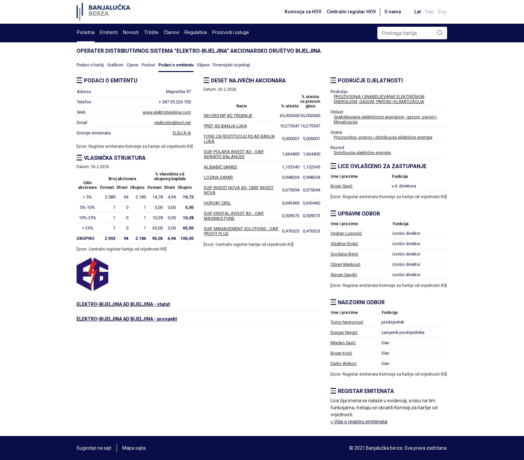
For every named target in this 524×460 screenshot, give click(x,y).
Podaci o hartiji (90, 65)
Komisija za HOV (303, 11)
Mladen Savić (343, 342)
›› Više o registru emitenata (359, 421)
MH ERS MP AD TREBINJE (228, 115)
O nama (392, 11)
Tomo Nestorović (347, 322)
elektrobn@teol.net (172, 122)
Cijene (132, 65)
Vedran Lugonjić (346, 233)
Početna (86, 32)
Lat (417, 11)
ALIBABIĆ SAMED (220, 166)
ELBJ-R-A (182, 132)
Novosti (131, 32)
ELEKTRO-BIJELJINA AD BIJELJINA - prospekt (127, 319)
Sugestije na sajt (94, 448)
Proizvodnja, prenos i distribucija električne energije (383, 137)
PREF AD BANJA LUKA (225, 125)
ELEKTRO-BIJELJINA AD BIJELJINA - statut (123, 304)
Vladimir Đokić (344, 243)
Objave (203, 65)
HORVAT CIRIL (217, 202)
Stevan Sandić (344, 274)
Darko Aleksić (344, 363)
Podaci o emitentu (175, 65)
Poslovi (148, 65)
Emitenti (109, 32)
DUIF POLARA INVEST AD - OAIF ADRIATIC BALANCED (234, 154)
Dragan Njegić (344, 332)
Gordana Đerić (344, 254)
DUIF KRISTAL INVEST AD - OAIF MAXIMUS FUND (234, 216)
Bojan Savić (342, 185)
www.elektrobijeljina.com (167, 112)
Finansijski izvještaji (231, 65)
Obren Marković (346, 264)
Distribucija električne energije (362, 152)
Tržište (151, 32)
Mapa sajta (134, 448)
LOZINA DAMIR (218, 177)
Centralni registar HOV (351, 11)
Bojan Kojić (341, 353)
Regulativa (195, 32)
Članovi (171, 32)
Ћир (429, 11)
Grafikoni (115, 65)
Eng (442, 11)
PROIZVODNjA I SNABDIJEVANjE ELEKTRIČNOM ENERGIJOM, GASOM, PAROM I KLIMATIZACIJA (379, 99)
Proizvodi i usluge (230, 32)
